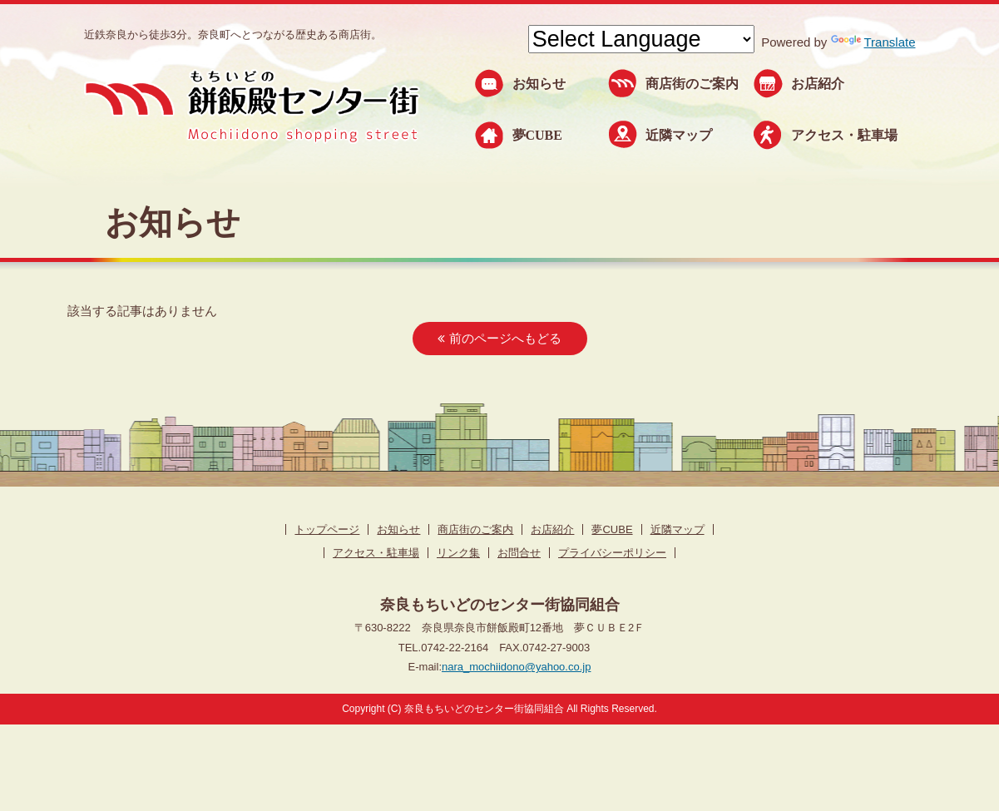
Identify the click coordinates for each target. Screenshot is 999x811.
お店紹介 (817, 84)
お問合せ (519, 552)
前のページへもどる (499, 338)
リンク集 (458, 552)
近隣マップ (678, 135)
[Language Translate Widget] (641, 39)
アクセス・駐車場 (844, 135)
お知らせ (539, 84)
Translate (873, 42)
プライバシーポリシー (612, 552)
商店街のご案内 (692, 84)
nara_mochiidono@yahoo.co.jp (516, 666)
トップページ (326, 529)
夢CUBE (537, 135)
